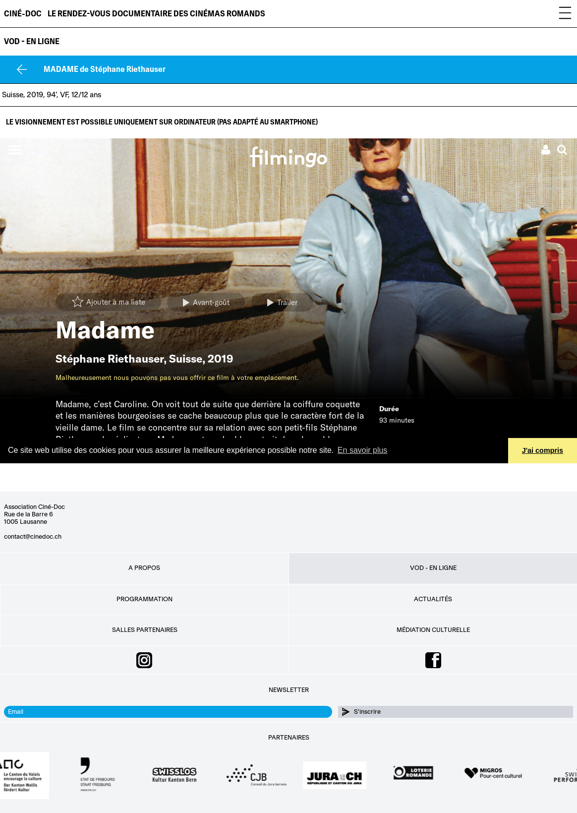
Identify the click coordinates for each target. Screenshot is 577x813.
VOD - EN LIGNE (31, 42)
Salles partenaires (144, 630)
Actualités (433, 599)
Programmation (144, 599)
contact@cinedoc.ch (32, 537)
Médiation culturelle (433, 630)
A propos (144, 568)
